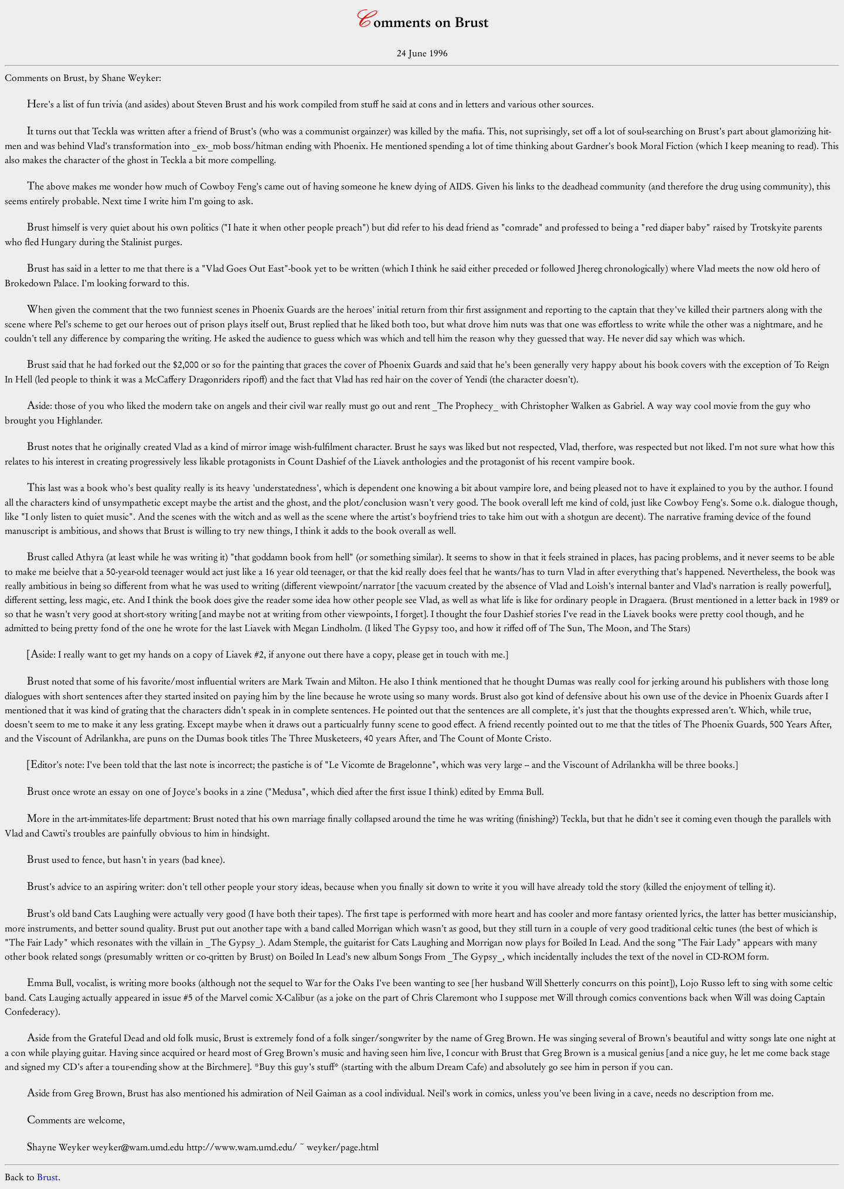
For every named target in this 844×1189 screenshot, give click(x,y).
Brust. (48, 1177)
